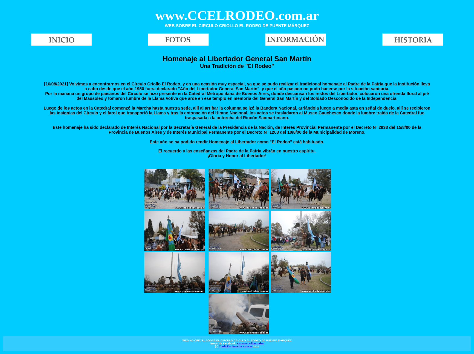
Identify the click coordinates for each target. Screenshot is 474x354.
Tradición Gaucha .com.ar (235, 346)
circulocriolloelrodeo (250, 343)
